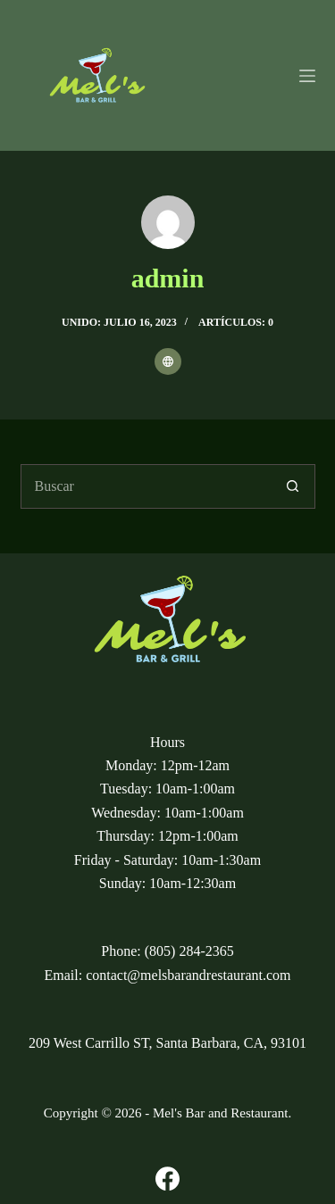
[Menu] (307, 76)
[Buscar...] (146, 486)
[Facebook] (167, 1179)
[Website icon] (168, 361)
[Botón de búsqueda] (293, 486)
